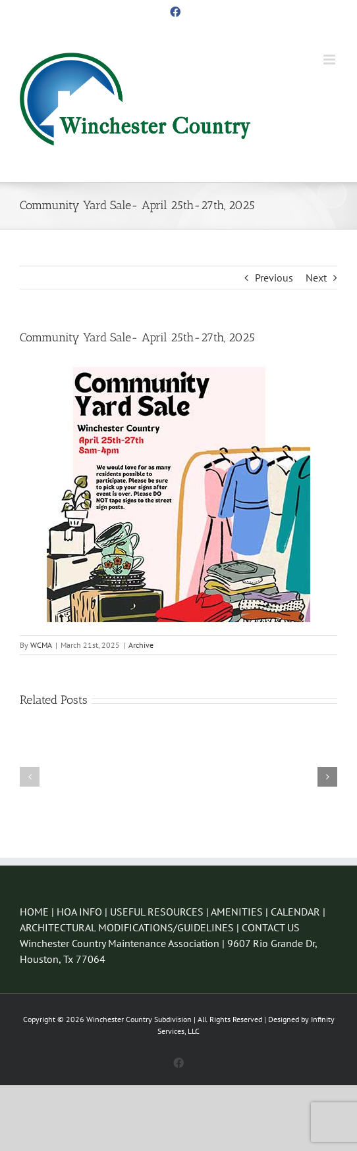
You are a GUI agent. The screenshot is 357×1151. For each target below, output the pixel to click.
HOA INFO (79, 911)
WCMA (41, 645)
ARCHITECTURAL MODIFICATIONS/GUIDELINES (128, 927)
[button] (30, 777)
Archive (140, 645)
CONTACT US (271, 927)
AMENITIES (237, 911)
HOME (34, 911)
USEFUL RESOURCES (157, 911)
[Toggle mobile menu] (330, 59)
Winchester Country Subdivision (139, 1019)
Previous (274, 277)
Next (316, 277)
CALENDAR (295, 911)
